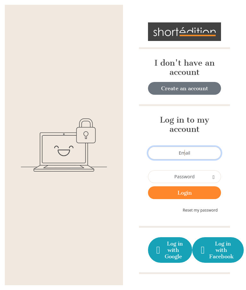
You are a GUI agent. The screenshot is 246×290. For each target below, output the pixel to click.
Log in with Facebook (216, 250)
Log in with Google (169, 250)
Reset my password (200, 210)
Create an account (184, 88)
